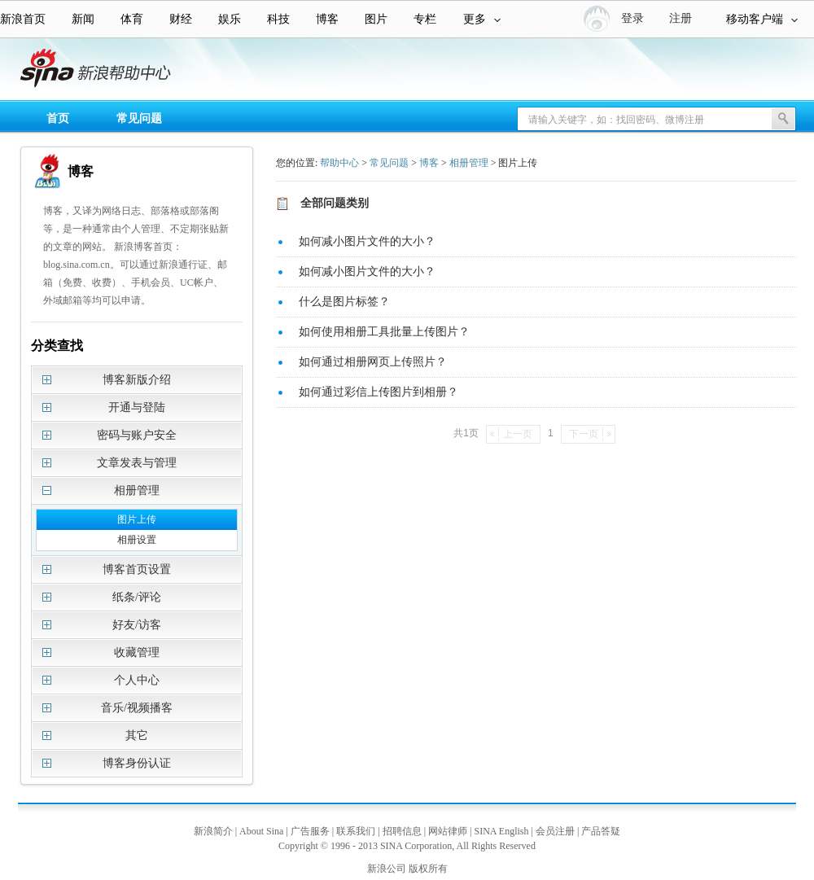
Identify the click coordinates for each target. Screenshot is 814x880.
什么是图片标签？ (344, 302)
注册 (680, 18)
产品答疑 (600, 831)
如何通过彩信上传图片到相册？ (378, 392)
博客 (327, 19)
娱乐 (229, 19)
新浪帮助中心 (77, 70)
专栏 (425, 19)
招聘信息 (402, 831)
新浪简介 (213, 831)
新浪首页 (23, 19)
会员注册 (555, 831)
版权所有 (428, 868)
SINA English (501, 831)
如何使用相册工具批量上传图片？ (384, 332)
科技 (278, 19)
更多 (482, 19)
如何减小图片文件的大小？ (367, 241)
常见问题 (139, 118)
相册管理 (468, 163)
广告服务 (310, 831)
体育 (131, 19)
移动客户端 (762, 19)
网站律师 (447, 831)
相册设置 (136, 539)
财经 (180, 19)
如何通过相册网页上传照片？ (373, 362)
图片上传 (136, 519)
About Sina (261, 831)
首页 (57, 118)
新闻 (83, 19)
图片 (376, 19)
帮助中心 (339, 163)
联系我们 (355, 831)
